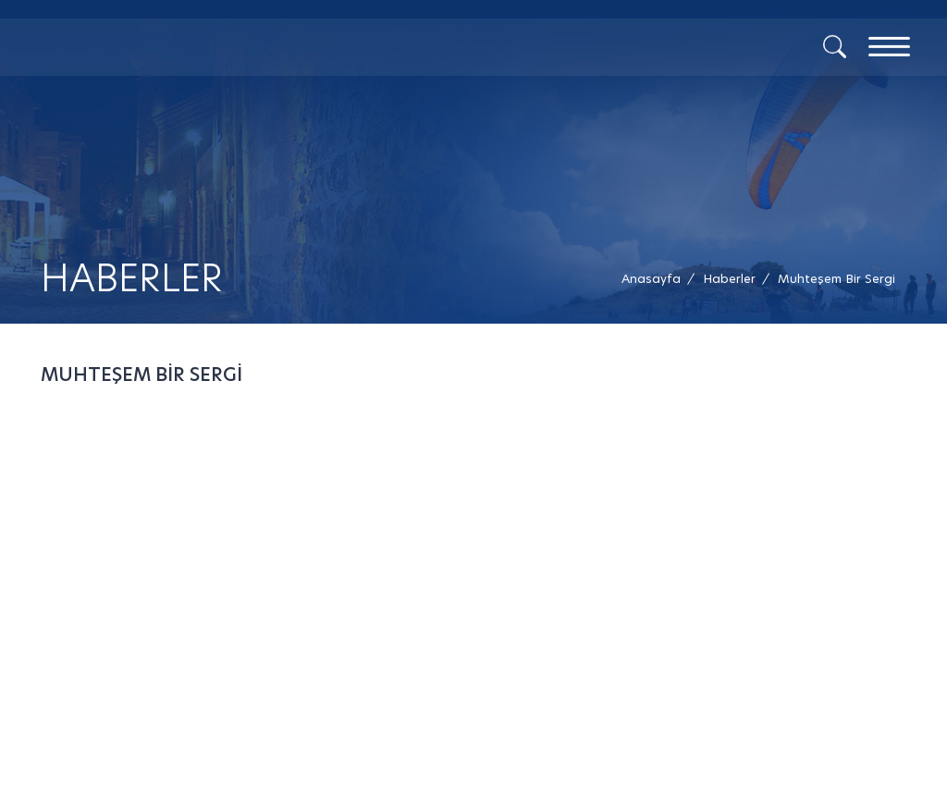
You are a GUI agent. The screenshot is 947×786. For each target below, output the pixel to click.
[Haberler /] (729, 279)
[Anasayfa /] (656, 279)
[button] (836, 279)
